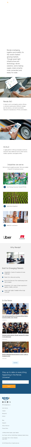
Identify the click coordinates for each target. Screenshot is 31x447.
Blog (3, 420)
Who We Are (5, 408)
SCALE (3, 416)
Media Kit (4, 423)
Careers (3, 410)
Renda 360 (4, 413)
